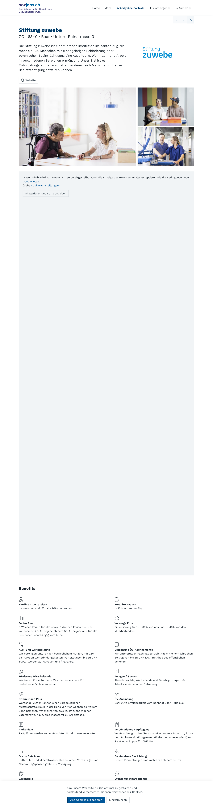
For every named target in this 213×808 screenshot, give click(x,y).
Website (28, 80)
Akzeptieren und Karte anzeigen (45, 193)
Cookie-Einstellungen (45, 185)
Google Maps (31, 181)
